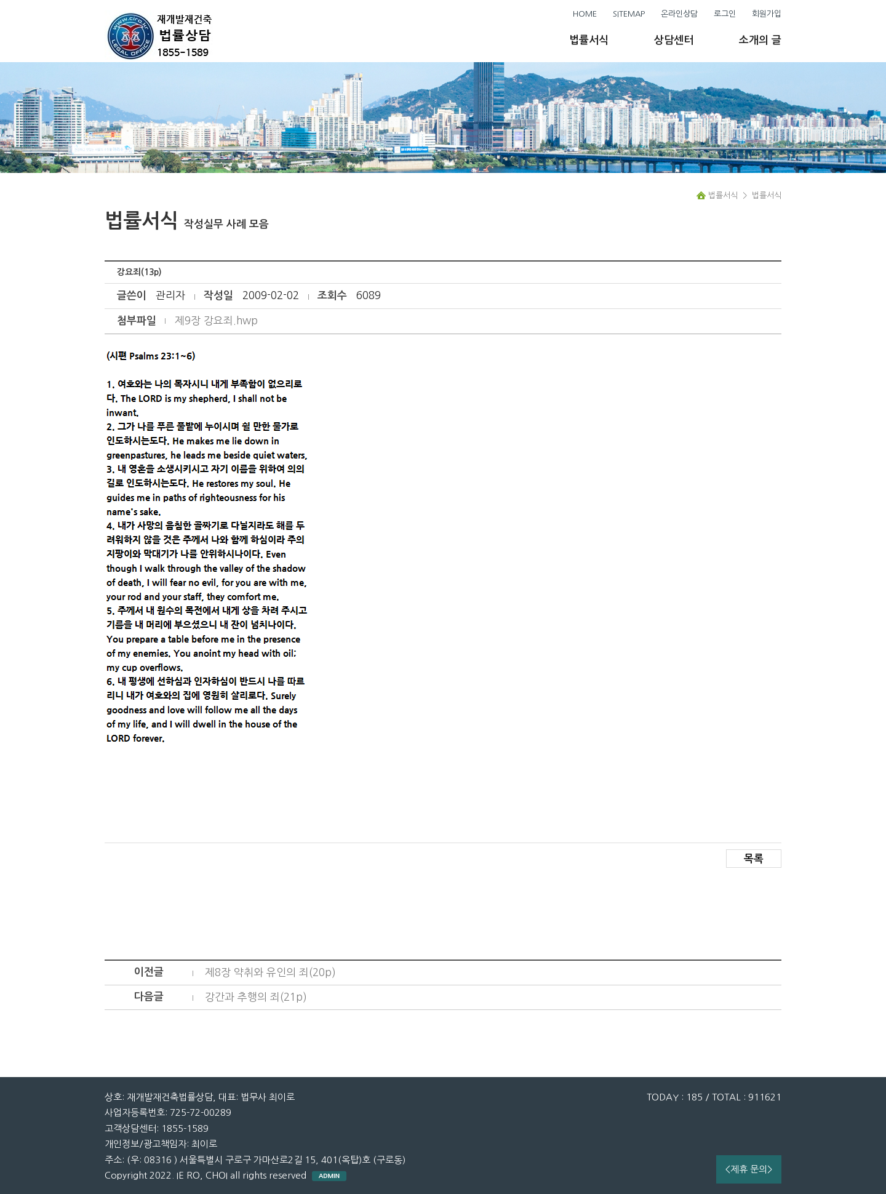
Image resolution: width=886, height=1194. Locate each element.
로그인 (725, 14)
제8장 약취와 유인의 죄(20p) (270, 972)
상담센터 (673, 40)
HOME (585, 14)
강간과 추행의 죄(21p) (256, 997)
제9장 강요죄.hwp (216, 320)
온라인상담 (679, 14)
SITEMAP (629, 14)
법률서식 (589, 40)
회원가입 (766, 14)
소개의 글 (760, 40)
